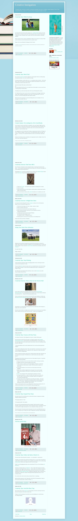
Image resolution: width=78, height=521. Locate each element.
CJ (21, 171)
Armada (38, 270)
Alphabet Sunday (40, 171)
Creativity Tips (20, 54)
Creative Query (20, 144)
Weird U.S (28, 467)
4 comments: (26, 143)
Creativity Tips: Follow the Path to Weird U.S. (27, 455)
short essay (26, 490)
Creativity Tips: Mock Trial (22, 74)
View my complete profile (59, 51)
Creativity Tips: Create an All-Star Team (25, 335)
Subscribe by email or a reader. (54, 57)
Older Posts (44, 514)
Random (25, 450)
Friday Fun (19, 255)
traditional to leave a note (26, 297)
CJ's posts (22, 186)
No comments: (26, 101)
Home (31, 514)
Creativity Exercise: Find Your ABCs (25, 164)
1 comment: (26, 53)
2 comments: (26, 274)
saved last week (22, 76)
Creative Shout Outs (20, 450)
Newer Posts (17, 514)
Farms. (18, 373)
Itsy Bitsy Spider (35, 32)
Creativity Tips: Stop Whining (23, 260)
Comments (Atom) (22, 516)
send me (30, 191)
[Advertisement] (30, 64)
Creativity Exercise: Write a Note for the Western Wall (29, 280)
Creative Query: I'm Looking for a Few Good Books (28, 123)
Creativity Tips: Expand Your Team (24, 394)
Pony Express (19, 172)
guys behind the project (24, 471)
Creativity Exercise (20, 222)
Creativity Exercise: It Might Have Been (25, 200)
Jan (56, 50)
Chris (22, 266)
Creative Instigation (25, 4)
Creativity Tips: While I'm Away (23, 17)
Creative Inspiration (20, 483)
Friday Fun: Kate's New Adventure (24, 227)
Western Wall (18, 297)
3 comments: (26, 194)
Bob (19, 494)
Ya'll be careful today (20, 421)
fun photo (16, 246)
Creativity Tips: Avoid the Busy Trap (24, 488)
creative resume (30, 245)
